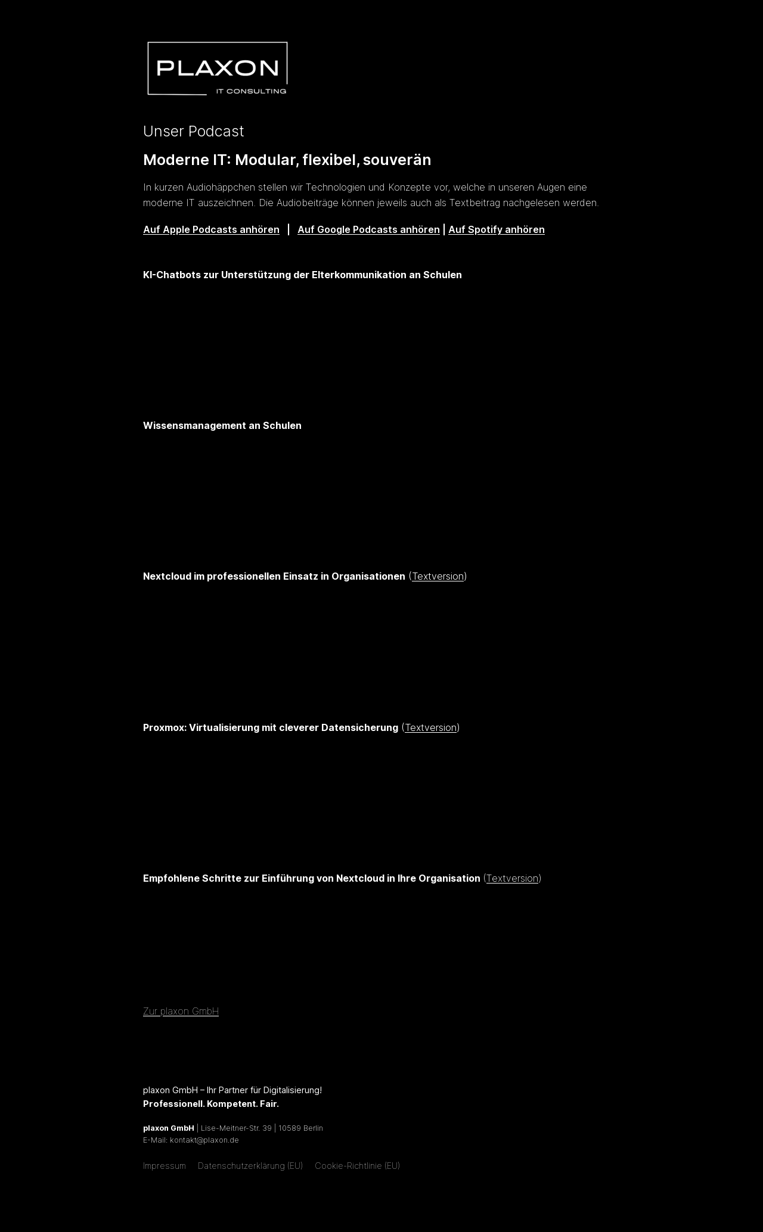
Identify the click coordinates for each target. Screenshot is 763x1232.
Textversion (438, 576)
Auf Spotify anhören (496, 229)
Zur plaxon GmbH (181, 1011)
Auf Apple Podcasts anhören (211, 229)
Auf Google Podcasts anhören (368, 229)
